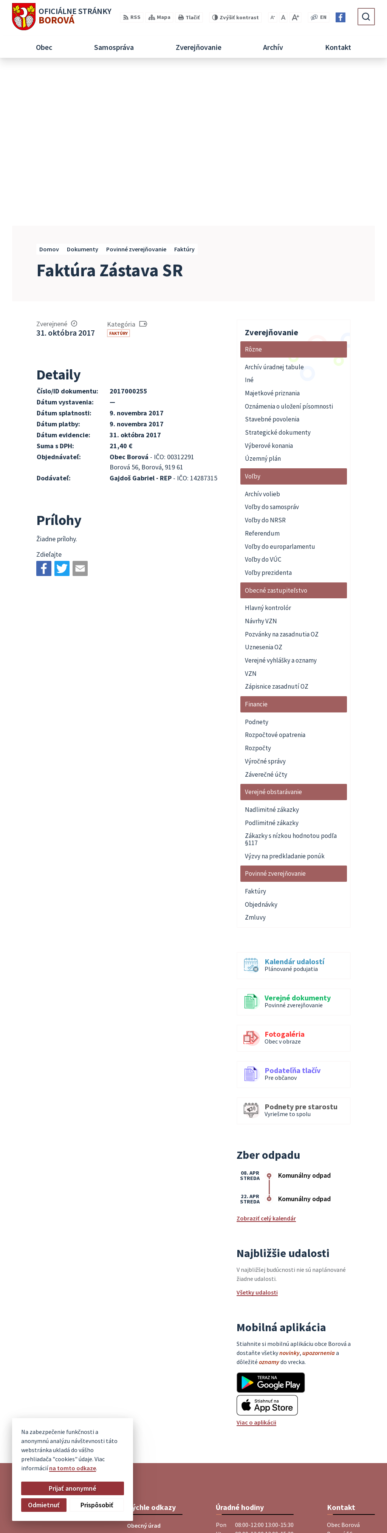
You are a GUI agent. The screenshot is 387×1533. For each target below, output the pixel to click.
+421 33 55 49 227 (349, 1432)
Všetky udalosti (257, 1136)
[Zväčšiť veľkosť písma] (295, 17)
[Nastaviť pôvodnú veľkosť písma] (283, 17)
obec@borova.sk (349, 1441)
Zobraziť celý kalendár (266, 1062)
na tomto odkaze (72, 1468)
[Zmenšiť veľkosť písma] (272, 17)
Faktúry (118, 177)
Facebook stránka (351, 1450)
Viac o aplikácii (256, 1266)
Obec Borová (206, 1513)
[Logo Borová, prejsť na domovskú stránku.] (61, 16)
